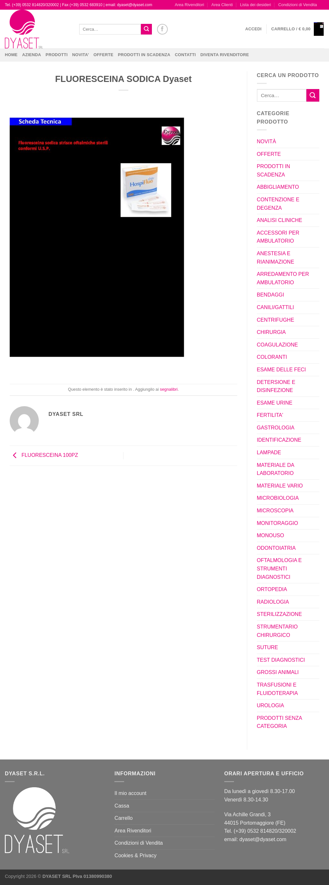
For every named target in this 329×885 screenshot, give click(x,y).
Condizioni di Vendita (297, 4)
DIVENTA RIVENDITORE (224, 54)
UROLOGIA (270, 705)
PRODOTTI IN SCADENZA (144, 54)
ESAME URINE (274, 403)
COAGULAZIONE (277, 344)
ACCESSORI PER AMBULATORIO (278, 237)
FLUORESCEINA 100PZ (44, 455)
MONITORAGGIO (277, 523)
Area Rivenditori (189, 4)
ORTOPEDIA (272, 589)
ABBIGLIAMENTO (278, 187)
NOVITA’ (80, 54)
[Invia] (146, 29)
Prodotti (57, 54)
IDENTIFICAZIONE (279, 440)
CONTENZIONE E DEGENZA (278, 204)
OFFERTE (103, 54)
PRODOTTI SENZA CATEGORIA (279, 722)
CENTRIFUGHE (275, 320)
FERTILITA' (270, 415)
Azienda (31, 54)
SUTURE (267, 647)
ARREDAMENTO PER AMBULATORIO (283, 278)
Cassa (121, 806)
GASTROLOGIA (275, 427)
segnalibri (169, 389)
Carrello (123, 818)
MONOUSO (270, 535)
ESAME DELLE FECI (281, 369)
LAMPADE (269, 452)
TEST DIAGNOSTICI (281, 660)
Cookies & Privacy (135, 855)
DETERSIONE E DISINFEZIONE (276, 386)
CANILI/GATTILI (275, 307)
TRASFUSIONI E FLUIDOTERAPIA (277, 689)
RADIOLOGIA (273, 602)
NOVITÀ (266, 141)
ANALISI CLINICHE (279, 220)
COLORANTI (272, 357)
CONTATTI (185, 54)
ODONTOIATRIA (276, 548)
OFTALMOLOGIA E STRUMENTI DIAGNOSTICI (279, 568)
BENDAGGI (270, 294)
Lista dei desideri (255, 4)
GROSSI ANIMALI (278, 672)
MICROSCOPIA (275, 510)
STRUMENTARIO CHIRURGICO (277, 631)
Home (11, 54)
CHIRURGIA (271, 332)
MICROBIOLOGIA (278, 498)
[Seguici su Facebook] (162, 29)
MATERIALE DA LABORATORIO (275, 469)
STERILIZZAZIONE (279, 614)
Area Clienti (222, 4)
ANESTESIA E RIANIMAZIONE (275, 258)
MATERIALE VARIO (280, 485)
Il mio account (130, 793)
